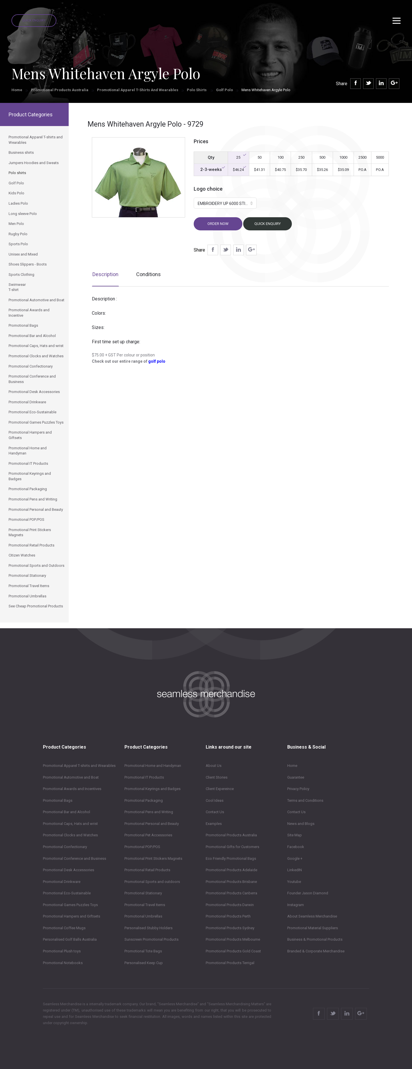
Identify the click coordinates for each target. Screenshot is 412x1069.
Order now (218, 224)
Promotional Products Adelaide (231, 870)
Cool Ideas (214, 800)
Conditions (148, 274)
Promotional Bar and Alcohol (66, 812)
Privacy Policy (298, 789)
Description (105, 274)
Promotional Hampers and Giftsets (71, 916)
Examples (214, 823)
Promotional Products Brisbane (231, 881)
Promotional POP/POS (142, 847)
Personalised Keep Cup (143, 963)
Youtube (294, 881)
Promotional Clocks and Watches (70, 835)
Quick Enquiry (34, 20)
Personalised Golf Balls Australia (70, 939)
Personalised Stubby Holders (148, 928)
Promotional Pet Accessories (148, 835)
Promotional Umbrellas (143, 916)
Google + (294, 858)
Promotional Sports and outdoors (152, 881)
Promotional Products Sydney (230, 928)
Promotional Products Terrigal (230, 963)
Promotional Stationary (143, 893)
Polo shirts (197, 90)
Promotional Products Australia (59, 90)
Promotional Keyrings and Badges (152, 789)
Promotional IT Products (144, 777)
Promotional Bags (57, 800)
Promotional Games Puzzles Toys (70, 905)
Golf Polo (224, 90)
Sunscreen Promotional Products (151, 939)
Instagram (295, 905)
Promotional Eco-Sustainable (67, 893)
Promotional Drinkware (61, 881)
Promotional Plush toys (62, 951)
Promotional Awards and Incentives (72, 789)
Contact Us (215, 812)
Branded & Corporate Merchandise (315, 951)
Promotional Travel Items (144, 905)
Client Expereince (220, 789)
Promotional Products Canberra (231, 893)
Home (16, 90)
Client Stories (216, 777)
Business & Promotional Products (314, 939)
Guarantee (295, 777)
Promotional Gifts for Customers (232, 847)
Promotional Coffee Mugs (64, 928)
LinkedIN (294, 870)
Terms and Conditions (305, 800)
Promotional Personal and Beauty (151, 823)
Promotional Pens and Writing (148, 812)
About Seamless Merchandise (312, 916)
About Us (213, 765)
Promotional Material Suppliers (312, 928)
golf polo (156, 361)
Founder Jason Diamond (307, 893)
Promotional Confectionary (65, 847)
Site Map (294, 835)
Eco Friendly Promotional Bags (231, 858)
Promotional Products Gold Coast (233, 951)
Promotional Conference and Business (74, 858)
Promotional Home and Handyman (152, 765)
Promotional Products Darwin (230, 905)
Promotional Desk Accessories (68, 870)
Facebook (295, 847)
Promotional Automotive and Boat (71, 777)
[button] (225, 203)
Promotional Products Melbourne (233, 939)
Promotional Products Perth (228, 916)
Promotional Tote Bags (143, 951)
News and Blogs (300, 823)
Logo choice (208, 189)
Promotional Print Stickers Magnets (153, 858)
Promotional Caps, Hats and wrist (70, 823)
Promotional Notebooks (63, 963)
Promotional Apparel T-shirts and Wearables (137, 90)
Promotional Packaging (143, 800)
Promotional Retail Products (147, 870)
